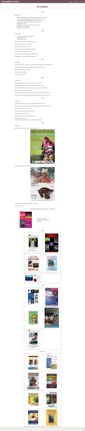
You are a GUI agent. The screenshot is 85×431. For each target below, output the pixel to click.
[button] (42, 163)
